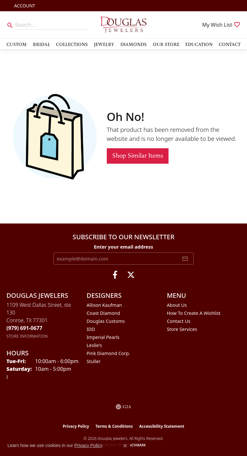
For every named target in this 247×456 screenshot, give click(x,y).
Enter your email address (123, 246)
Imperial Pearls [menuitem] (103, 337)
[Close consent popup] (125, 446)
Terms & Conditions (114, 426)
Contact (230, 44)
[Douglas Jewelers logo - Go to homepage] (123, 24)
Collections (72, 44)
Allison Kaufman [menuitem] (104, 305)
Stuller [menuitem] (93, 361)
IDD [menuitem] (91, 329)
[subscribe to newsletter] (185, 258)
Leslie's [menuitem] (94, 345)
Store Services (182, 329)
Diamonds (133, 44)
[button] (24, 5)
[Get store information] (27, 336)
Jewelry (104, 44)
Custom (16, 44)
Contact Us (178, 321)
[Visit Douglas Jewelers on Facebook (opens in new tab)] (115, 275)
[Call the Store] (24, 328)
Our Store (166, 44)
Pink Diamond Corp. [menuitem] (108, 353)
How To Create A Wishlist (194, 313)
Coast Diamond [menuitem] (103, 313)
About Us (177, 305)
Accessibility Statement (161, 426)
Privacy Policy (76, 426)
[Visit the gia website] (123, 407)
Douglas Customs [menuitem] (106, 321)
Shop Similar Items (137, 156)
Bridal (41, 44)
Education (199, 44)
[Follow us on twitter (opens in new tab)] (131, 275)
